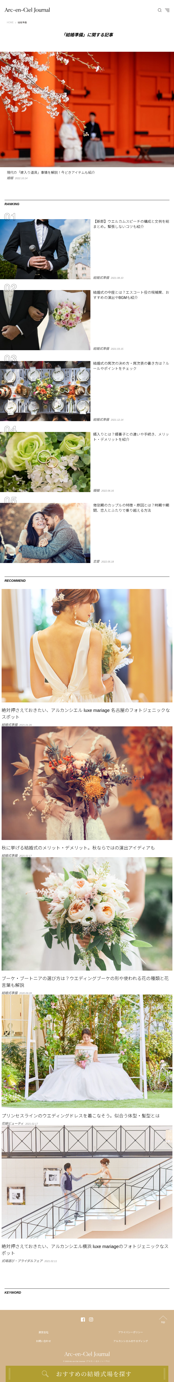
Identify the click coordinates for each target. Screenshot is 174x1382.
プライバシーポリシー (130, 1332)
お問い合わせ (43, 1341)
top (163, 1322)
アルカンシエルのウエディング (130, 1341)
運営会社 (43, 1332)
